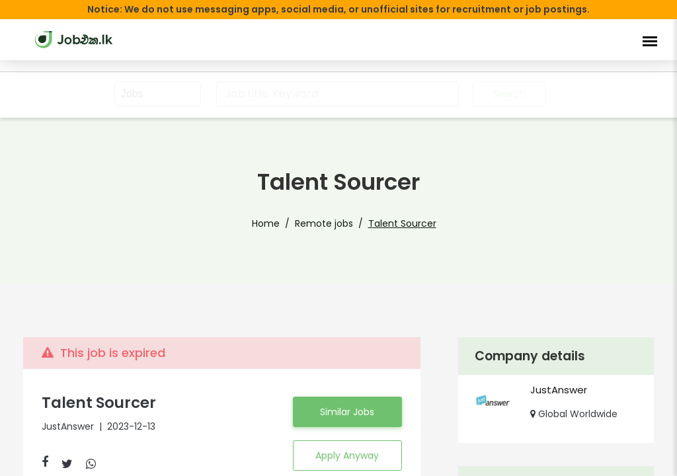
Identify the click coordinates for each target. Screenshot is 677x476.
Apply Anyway (347, 455)
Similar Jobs (347, 411)
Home (266, 223)
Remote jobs (324, 223)
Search (509, 93)
